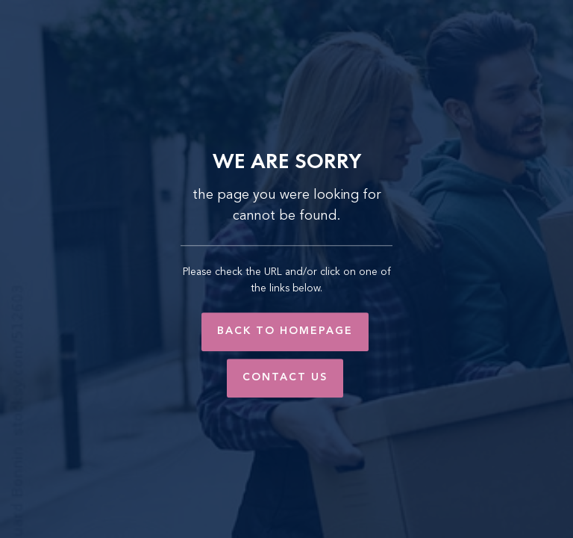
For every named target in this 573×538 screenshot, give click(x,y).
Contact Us (285, 377)
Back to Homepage (285, 331)
